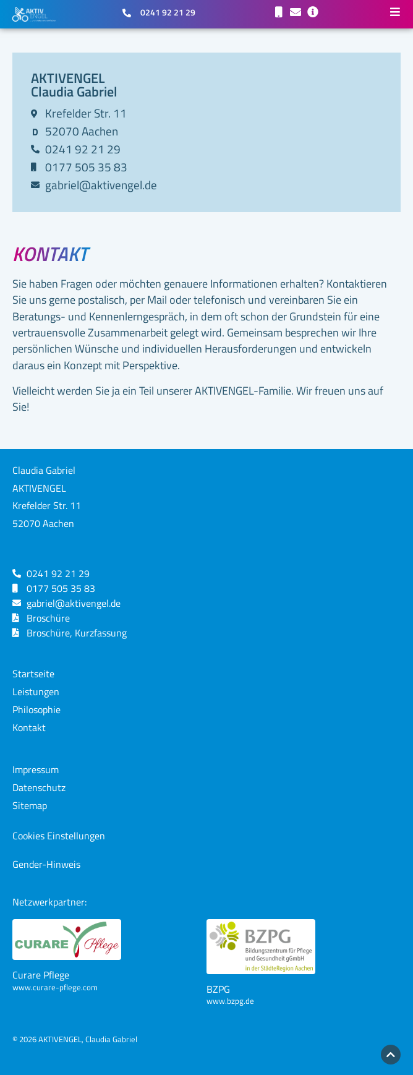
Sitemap (29, 805)
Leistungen (35, 691)
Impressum (35, 769)
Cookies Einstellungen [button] (58, 835)
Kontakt (29, 727)
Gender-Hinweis (46, 864)
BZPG (218, 989)
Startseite (33, 673)
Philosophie (36, 709)
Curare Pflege (40, 974)
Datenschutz (39, 787)
